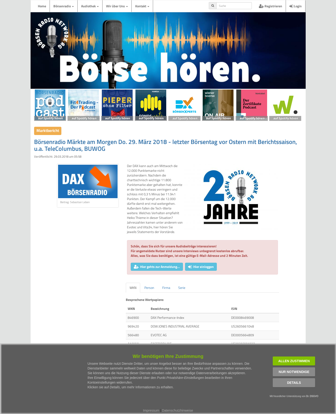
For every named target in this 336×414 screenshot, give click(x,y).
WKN (133, 287)
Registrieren (270, 6)
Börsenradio (63, 6)
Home (42, 6)
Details (294, 383)
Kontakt (142, 6)
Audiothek (90, 6)
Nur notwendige (294, 372)
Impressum (151, 410)
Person (149, 287)
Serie (181, 287)
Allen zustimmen (294, 361)
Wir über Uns (117, 6)
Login (295, 6)
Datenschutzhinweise (177, 410)
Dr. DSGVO (312, 396)
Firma (166, 287)
